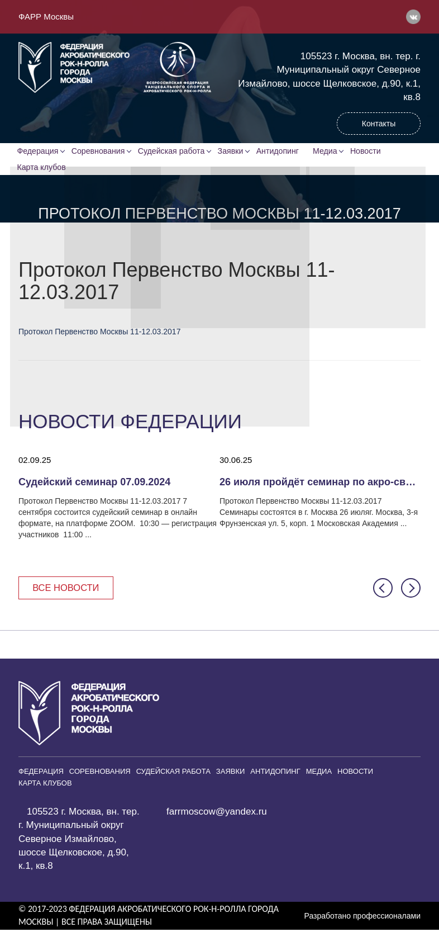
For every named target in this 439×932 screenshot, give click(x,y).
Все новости (67, 589)
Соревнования (99, 151)
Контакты (378, 123)
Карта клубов (42, 168)
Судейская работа (173, 151)
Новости (371, 151)
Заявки (232, 151)
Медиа (330, 151)
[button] (383, 590)
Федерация (38, 151)
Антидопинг (280, 151)
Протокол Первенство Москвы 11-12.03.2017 (99, 333)
